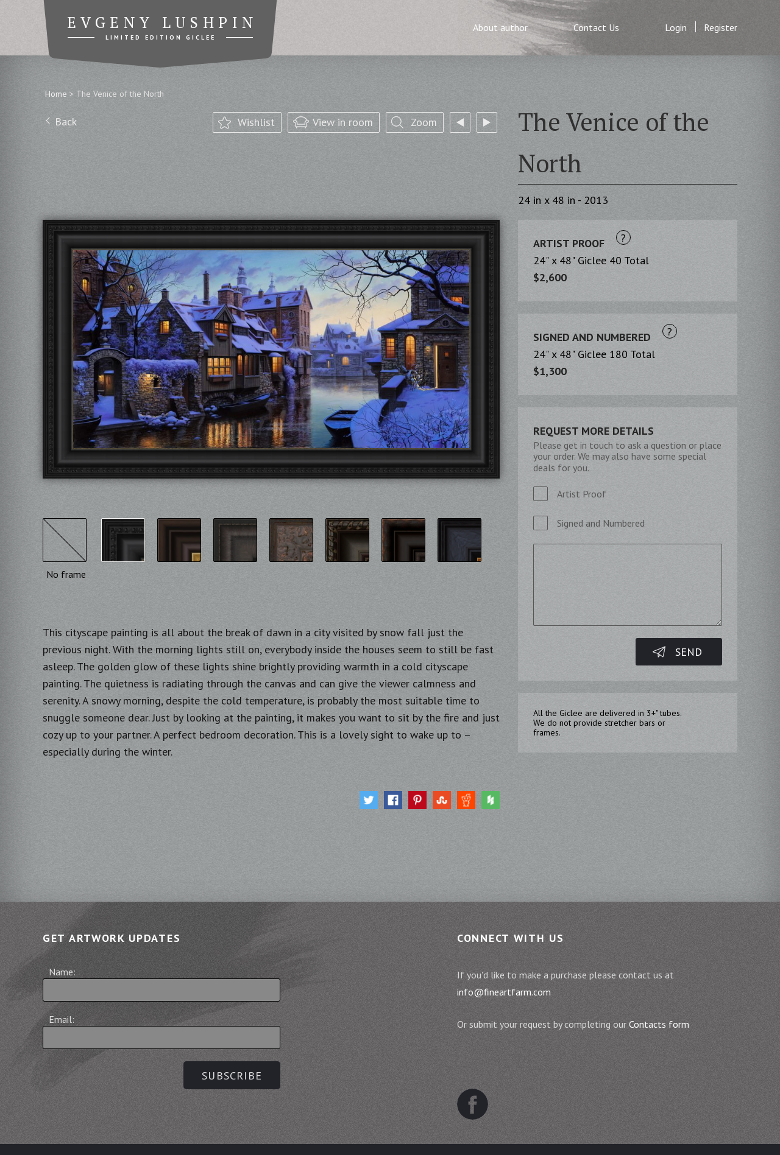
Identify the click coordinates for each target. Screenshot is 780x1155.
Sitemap (191, 1134)
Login (676, 27)
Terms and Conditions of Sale (296, 1134)
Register (720, 27)
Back (66, 121)
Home (56, 93)
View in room (343, 122)
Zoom (424, 122)
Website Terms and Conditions (452, 1134)
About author (500, 27)
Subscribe (232, 1076)
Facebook (472, 1073)
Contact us (564, 1134)
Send (688, 652)
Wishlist (256, 122)
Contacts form (659, 1024)
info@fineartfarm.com (504, 992)
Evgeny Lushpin (162, 22)
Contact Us (596, 27)
